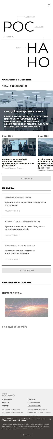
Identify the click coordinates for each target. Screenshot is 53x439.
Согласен (26, 435)
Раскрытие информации (11, 409)
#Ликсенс (41, 170)
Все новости (26, 179)
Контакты (31, 399)
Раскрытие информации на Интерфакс (12, 413)
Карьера (5, 406)
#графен (20, 168)
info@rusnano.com (34, 405)
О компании (7, 399)
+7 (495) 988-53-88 (34, 402)
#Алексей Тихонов (9, 168)
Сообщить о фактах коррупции (39, 412)
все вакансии (27, 270)
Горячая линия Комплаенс (37, 409)
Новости (5, 402)
